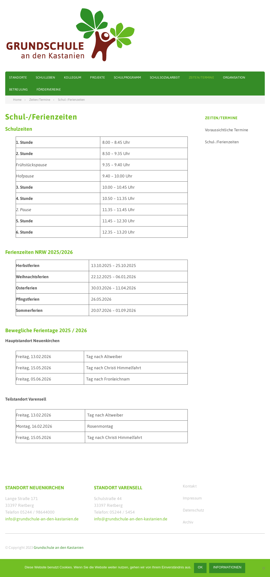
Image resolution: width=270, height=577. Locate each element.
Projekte (97, 77)
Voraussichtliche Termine (226, 130)
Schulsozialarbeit (165, 77)
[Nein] (263, 568)
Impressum (192, 498)
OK (200, 567)
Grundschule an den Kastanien (59, 547)
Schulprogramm (127, 77)
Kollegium (72, 77)
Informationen (227, 567)
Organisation (234, 77)
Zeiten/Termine (201, 77)
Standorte (18, 77)
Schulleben (45, 77)
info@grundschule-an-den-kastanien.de (42, 518)
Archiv (188, 522)
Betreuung (18, 89)
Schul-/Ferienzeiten (222, 142)
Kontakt (190, 486)
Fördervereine (49, 89)
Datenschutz (193, 510)
